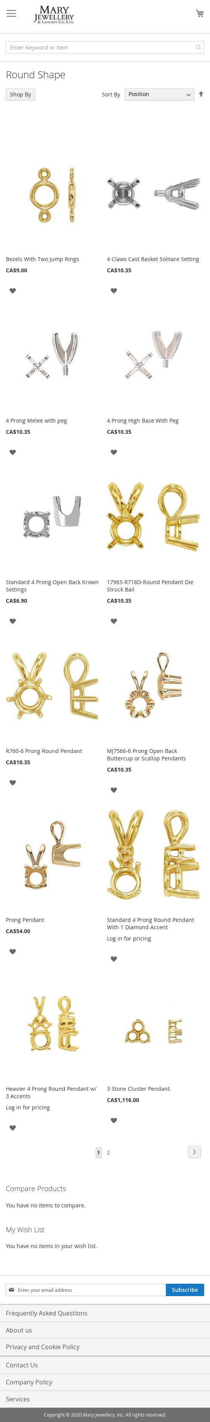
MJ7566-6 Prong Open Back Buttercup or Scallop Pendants (146, 754)
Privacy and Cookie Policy (42, 1347)
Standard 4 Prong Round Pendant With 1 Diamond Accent (150, 923)
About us (19, 1330)
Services (18, 1399)
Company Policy (29, 1382)
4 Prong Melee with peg (36, 420)
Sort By (111, 94)
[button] (12, 290)
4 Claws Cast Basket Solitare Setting (153, 259)
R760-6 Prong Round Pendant (44, 751)
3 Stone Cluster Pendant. (139, 1088)
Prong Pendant (25, 919)
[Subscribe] (185, 1290)
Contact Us (22, 1365)
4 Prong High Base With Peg (143, 420)
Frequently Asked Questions (47, 1313)
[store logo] (54, 14)
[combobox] (105, 47)
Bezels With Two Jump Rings (42, 259)
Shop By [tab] (20, 94)
